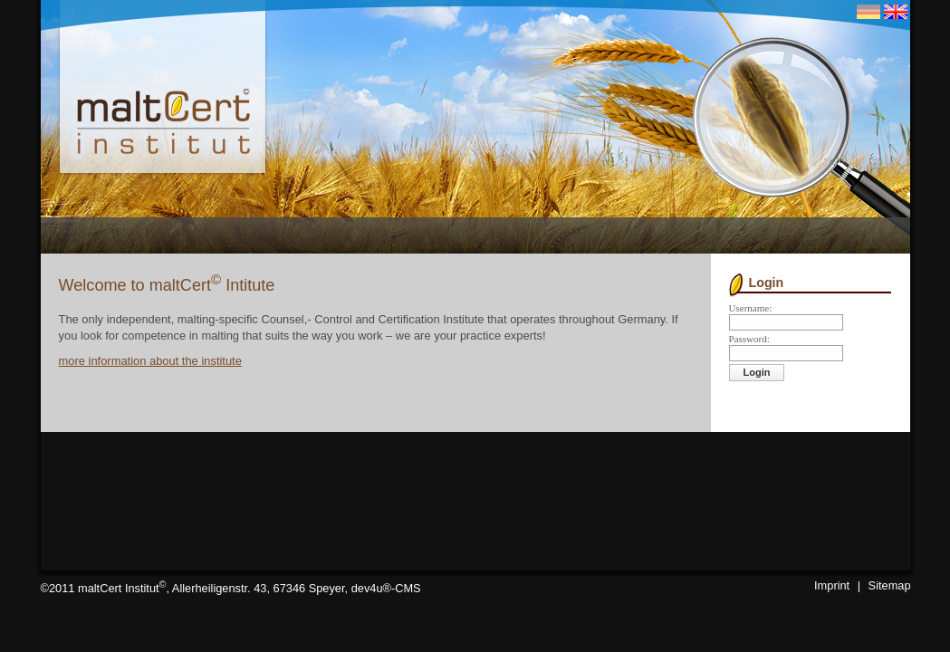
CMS (407, 588)
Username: (750, 307)
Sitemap (889, 585)
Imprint (831, 585)
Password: (749, 338)
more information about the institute (150, 361)
